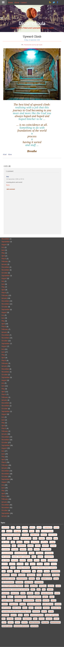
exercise (46, 600)
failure (53, 600)
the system (6, 557)
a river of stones (47, 531)
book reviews (46, 549)
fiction (10, 571)
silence (10, 622)
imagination (27, 619)
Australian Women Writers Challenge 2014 (16, 611)
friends (17, 571)
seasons (50, 589)
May (3, 253)
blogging (17, 531)
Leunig (44, 611)
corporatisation (7, 553)
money (31, 553)
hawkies (23, 549)
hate (26, 586)
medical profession (34, 604)
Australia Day (56, 608)
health (56, 527)
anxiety (22, 560)
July (3, 247)
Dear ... (10, 597)
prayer (27, 542)
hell (3, 619)
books (30, 560)
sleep (25, 608)
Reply (8, 185)
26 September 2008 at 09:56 (15, 179)
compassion (39, 582)
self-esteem (6, 608)
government (26, 571)
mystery (49, 619)
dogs (55, 538)
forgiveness (13, 604)
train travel (52, 535)
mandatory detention (21, 626)
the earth (5, 542)
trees (30, 549)
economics (5, 549)
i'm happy (56, 575)
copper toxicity (7, 600)
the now (38, 608)
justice (40, 557)
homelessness (55, 622)
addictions (5, 575)
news (33, 589)
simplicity (5, 593)
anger (52, 597)
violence (46, 608)
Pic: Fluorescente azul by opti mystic (32, 44)
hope (33, 557)
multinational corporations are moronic (15, 589)
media (13, 568)
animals (43, 535)
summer (30, 593)
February (5, 261)
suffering (44, 542)
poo (43, 589)
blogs (26, 615)
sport (31, 608)
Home (10, 3)
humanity (43, 586)
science (12, 564)
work (35, 538)
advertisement (34, 622)
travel (17, 622)
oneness (58, 604)
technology (49, 553)
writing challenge (23, 568)
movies (49, 538)
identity (51, 586)
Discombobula (32, 23)
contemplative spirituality (11, 535)
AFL (3, 538)
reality (38, 546)
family (47, 564)
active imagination (34, 597)
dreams (41, 538)
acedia (51, 611)
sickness (20, 564)
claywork (22, 575)
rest (38, 579)
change (52, 542)
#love (10, 154)
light (35, 619)
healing (19, 542)
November (5, 239)
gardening (46, 575)
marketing (34, 626)
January (4, 264)
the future (5, 560)
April (3, 256)
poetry (32, 527)
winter (57, 593)
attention (5, 615)
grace (9, 538)
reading (31, 579)
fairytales (45, 622)
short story (16, 608)
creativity (5, 527)
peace (40, 571)
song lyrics (14, 593)
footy (39, 575)
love (18, 527)
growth (9, 531)
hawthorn (34, 586)
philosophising (22, 579)
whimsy (24, 622)
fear (37, 531)
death (32, 531)
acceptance (55, 571)
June (3, 250)
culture (39, 564)
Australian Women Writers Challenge (44, 568)
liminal (41, 619)
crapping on (48, 527)
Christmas (36, 611)
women (53, 546)
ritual (4, 622)
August (4, 244)
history (54, 564)
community (6, 546)
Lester (33, 564)
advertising (29, 582)
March (4, 258)
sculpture (39, 553)
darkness (18, 600)
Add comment (11, 189)
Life (12, 527)
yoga (3, 597)
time (12, 542)
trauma (46, 571)
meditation (21, 546)
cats (3, 571)
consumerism (52, 560)
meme (58, 586)
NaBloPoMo (35, 535)
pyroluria (25, 535)
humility (18, 619)
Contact (24, 3)
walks (37, 593)
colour (43, 560)
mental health (26, 538)
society (16, 538)
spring (56, 579)
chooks (14, 575)
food (13, 546)
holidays (10, 619)
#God (4, 154)
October (5, 273)
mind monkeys (48, 604)
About (16, 3)
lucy (7, 176)
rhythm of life (46, 579)
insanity (22, 604)
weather (45, 546)
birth (20, 615)
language (5, 568)
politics (30, 546)
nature (25, 531)
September (6, 241)
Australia (15, 560)
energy (38, 600)
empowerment (29, 600)
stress (23, 593)
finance (4, 604)
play (38, 589)
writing (24, 527)
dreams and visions (51, 615)
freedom (15, 549)
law (34, 571)
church (36, 560)
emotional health (21, 553)
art (3, 531)
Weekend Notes (20, 597)
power (56, 619)
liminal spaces (7, 626)
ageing (45, 597)
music (39, 527)
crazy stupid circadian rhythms (12, 586)
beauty (36, 549)
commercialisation (37, 615)
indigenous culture (8, 579)
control (4, 564)
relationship (49, 557)
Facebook (19, 582)
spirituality (35, 542)
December (5, 267)
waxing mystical (47, 593)
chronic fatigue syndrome (20, 557)
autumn (13, 615)
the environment (8, 582)
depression (31, 575)
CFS (26, 564)
